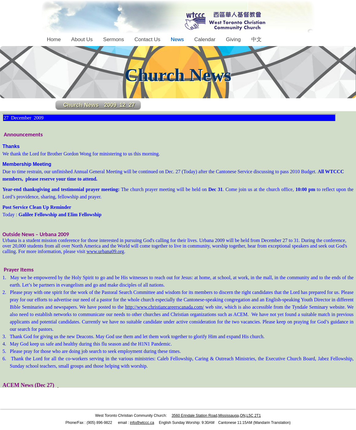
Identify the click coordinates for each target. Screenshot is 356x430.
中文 (256, 39)
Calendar (204, 39)
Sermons (113, 39)
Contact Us (147, 39)
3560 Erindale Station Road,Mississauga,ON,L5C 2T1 (216, 415)
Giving (233, 39)
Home (54, 39)
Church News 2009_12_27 (99, 105)
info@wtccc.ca (142, 422)
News (177, 39)
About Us (82, 39)
